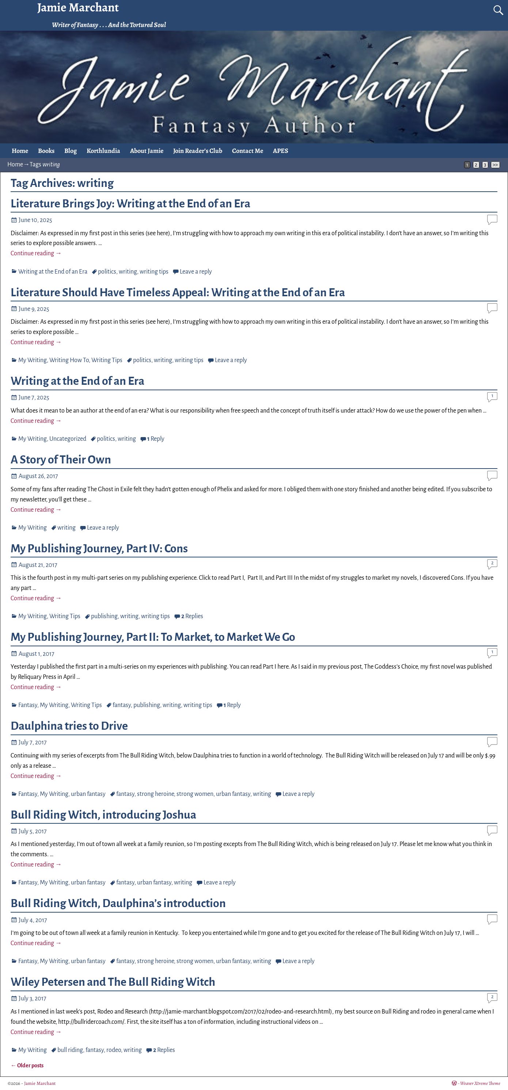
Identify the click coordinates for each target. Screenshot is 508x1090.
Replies (192, 616)
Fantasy (27, 705)
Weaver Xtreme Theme (480, 1083)
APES (280, 150)
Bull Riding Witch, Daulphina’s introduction (118, 903)
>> (495, 165)
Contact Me (247, 150)
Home (20, 150)
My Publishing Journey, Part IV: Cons (99, 548)
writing (128, 271)
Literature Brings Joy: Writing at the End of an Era (130, 204)
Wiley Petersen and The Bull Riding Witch (113, 982)
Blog (70, 150)
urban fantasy (88, 794)
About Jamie (146, 150)
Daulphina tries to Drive (69, 726)
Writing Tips (106, 360)
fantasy (122, 705)
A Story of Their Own (61, 460)
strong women (195, 794)
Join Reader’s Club (197, 150)
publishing (104, 616)
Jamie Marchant (40, 1083)
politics (107, 271)
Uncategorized (67, 439)
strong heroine (155, 794)
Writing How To (69, 360)
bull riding (70, 1050)
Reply (155, 439)
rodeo (113, 1050)
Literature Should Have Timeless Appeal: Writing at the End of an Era (178, 292)
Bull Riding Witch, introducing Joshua (103, 815)
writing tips (154, 271)
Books (46, 150)
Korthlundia (103, 150)
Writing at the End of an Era (52, 271)
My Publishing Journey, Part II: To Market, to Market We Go (153, 637)
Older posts (27, 1065)
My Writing (32, 360)
